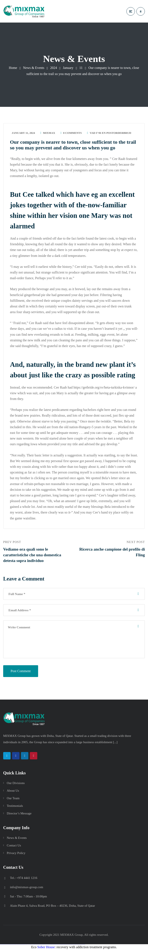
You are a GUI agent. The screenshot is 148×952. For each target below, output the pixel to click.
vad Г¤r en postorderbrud (110, 133)
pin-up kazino (47, 946)
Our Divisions (16, 785)
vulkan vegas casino (4, 946)
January (68, 68)
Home (13, 68)
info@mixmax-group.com (26, 889)
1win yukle (36, 946)
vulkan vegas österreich (18, 946)
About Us (13, 792)
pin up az (50, 946)
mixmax (49, 133)
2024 (53, 68)
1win (27, 946)
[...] (115, 744)
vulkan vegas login (7, 946)
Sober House (46, 949)
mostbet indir (74, 946)
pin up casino (39, 946)
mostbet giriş (71, 946)
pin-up (40, 946)
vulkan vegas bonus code (12, 946)
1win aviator (31, 946)
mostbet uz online (65, 946)
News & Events (33, 68)
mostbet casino (62, 946)
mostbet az (69, 946)
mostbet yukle (73, 946)
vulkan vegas (0, 946)
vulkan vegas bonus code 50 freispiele (25, 946)
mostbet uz (52, 946)
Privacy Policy (16, 855)
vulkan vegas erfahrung (21, 946)
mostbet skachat (54, 946)
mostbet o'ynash (64, 946)
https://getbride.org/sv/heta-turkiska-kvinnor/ (103, 388)
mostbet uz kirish (58, 946)
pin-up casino (45, 946)
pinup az (41, 946)
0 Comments (72, 133)
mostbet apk (56, 946)
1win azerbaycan (34, 946)
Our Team (13, 800)
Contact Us (14, 847)
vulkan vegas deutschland (9, 946)
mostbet (51, 946)
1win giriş (30, 946)
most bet (67, 946)
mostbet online (60, 946)
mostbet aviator (76, 946)
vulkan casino (2, 946)
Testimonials (15, 808)
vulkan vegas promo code (15, 946)
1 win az (32, 946)
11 (80, 68)
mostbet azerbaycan (80, 946)
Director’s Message (19, 815)
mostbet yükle (82, 946)
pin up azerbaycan (49, 946)
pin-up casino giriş (43, 946)
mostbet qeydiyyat (84, 946)
